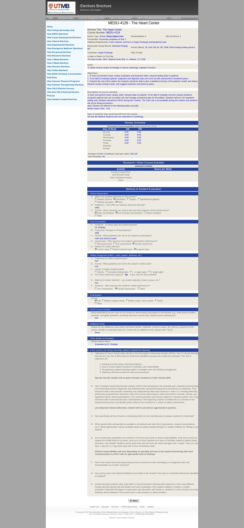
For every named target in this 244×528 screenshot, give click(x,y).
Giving (142, 507)
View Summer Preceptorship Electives (65, 85)
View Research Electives (59, 56)
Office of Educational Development (152, 18)
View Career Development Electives (64, 37)
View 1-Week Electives (57, 59)
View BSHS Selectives (57, 34)
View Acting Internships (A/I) (60, 30)
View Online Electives (57, 70)
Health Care (94, 507)
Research (115, 507)
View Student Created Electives (62, 99)
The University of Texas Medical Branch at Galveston (109, 512)
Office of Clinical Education (121, 18)
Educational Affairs (65, 18)
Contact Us (176, 18)
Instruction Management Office (91, 18)
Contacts (150, 507)
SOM (50, 18)
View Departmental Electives (60, 45)
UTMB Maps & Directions (144, 514)
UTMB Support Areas (129, 507)
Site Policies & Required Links (156, 512)
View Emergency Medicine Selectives (65, 48)
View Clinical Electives (58, 41)
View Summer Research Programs (63, 81)
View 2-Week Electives (57, 63)
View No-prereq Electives (59, 52)
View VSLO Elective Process (60, 88)
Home (50, 26)
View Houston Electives (58, 66)
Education (105, 507)
